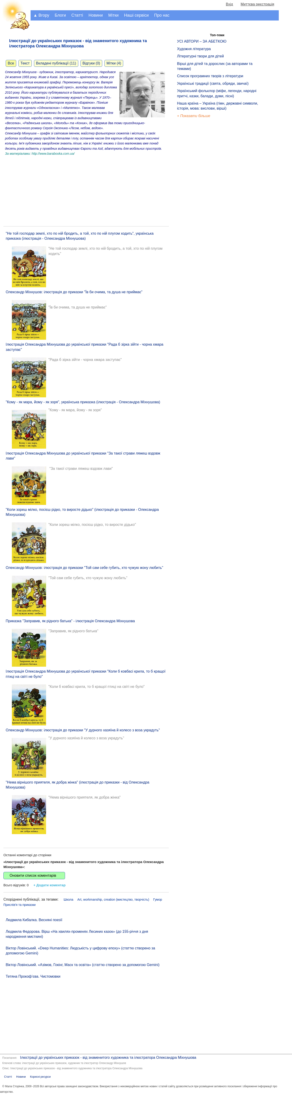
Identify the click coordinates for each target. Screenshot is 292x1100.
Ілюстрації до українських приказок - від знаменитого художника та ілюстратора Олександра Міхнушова (108, 1057)
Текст (25, 63)
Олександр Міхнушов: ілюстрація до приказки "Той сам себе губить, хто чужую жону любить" (84, 568)
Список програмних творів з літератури (210, 76)
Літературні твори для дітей (200, 56)
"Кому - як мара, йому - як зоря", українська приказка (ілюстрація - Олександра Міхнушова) (83, 402)
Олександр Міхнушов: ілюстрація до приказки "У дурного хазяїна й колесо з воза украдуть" (83, 730)
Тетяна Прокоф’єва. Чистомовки (33, 976)
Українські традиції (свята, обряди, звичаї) (213, 83)
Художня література (194, 49)
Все (11, 63)
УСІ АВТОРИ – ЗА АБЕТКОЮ (202, 41)
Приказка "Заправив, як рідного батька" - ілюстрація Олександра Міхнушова (70, 621)
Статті (77, 15)
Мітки (113, 15)
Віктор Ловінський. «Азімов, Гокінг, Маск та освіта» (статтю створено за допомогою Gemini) (82, 965)
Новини (96, 15)
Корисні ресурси (40, 1076)
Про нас (161, 15)
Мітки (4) (114, 63)
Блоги (60, 15)
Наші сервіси (136, 15)
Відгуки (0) (91, 63)
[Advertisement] (86, 190)
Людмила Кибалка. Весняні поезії (34, 920)
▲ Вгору (41, 15)
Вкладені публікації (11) (56, 63)
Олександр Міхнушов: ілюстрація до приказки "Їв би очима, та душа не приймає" (74, 292)
